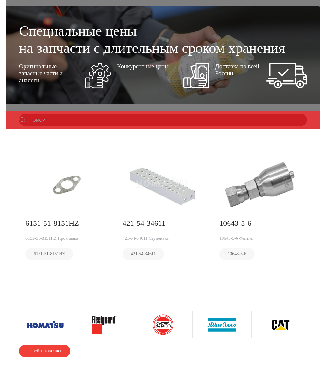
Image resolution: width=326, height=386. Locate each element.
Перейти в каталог (44, 350)
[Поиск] (57, 120)
